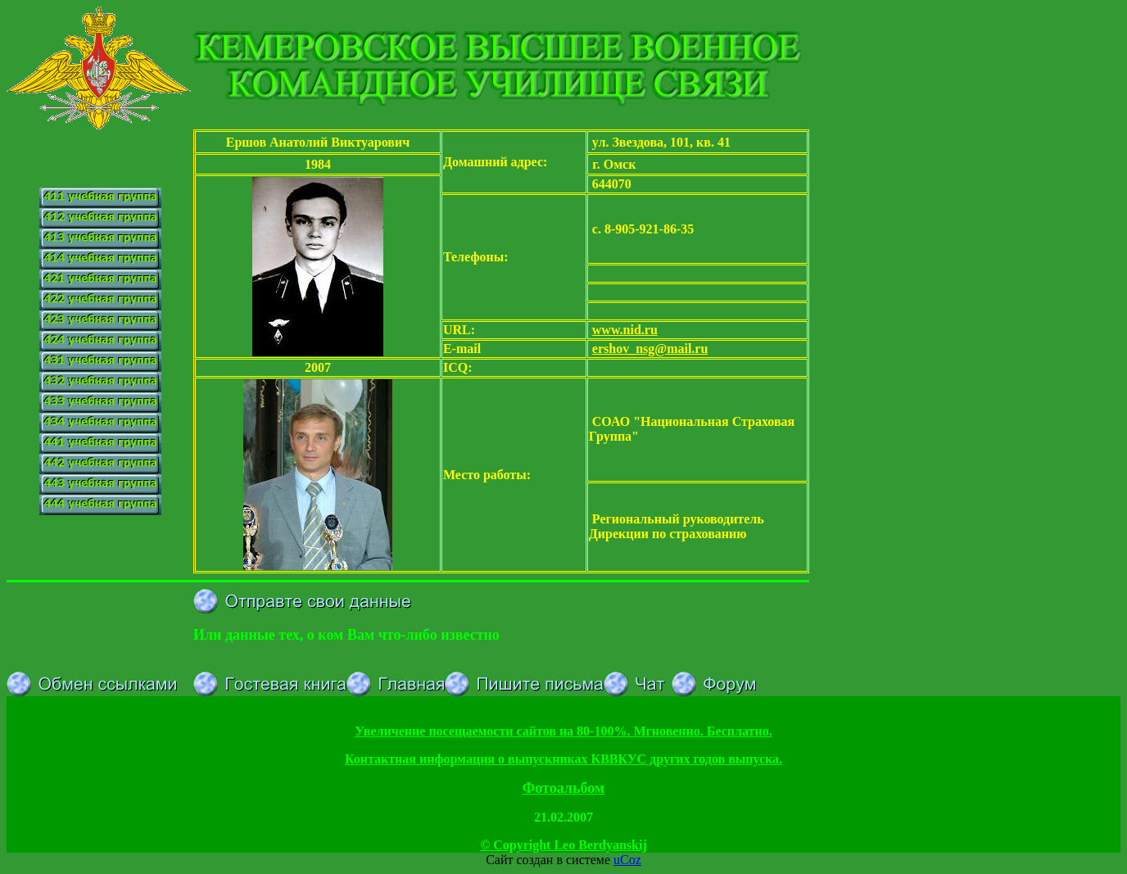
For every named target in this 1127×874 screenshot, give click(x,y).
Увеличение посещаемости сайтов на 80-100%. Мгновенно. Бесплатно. (563, 731)
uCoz (627, 860)
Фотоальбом (563, 788)
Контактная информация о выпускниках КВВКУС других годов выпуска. (563, 759)
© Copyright (563, 845)
